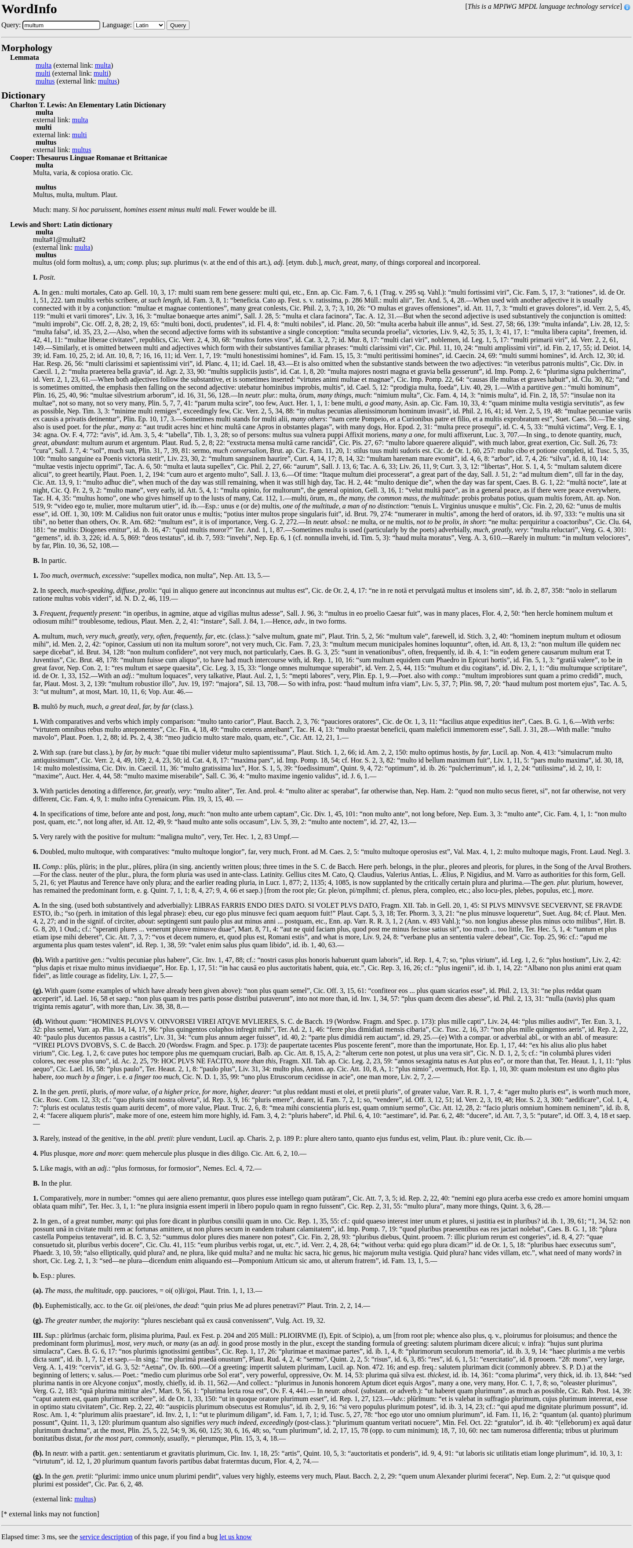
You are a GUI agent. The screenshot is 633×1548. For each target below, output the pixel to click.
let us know (235, 1537)
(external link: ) (74, 65)
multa (43, 65)
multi (43, 73)
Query (178, 25)
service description (106, 1537)
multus (45, 81)
